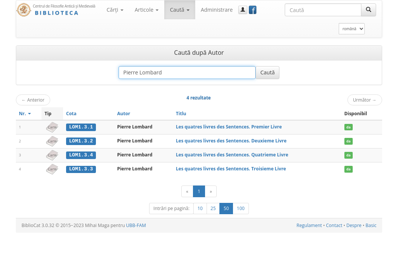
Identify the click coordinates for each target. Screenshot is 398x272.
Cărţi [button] (114, 9)
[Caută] (368, 9)
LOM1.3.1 (81, 127)
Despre (353, 225)
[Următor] (211, 191)
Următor (364, 100)
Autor (123, 113)
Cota (71, 113)
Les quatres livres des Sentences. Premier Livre (229, 127)
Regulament (309, 225)
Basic (371, 225)
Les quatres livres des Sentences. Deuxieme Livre (231, 141)
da (348, 127)
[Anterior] (187, 191)
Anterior (33, 100)
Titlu (181, 113)
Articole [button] (147, 9)
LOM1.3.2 (81, 141)
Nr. (25, 113)
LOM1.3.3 (81, 168)
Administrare (217, 9)
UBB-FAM (136, 225)
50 (226, 208)
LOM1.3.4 (81, 154)
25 (213, 208)
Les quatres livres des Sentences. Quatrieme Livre (232, 154)
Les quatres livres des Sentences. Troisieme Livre (231, 168)
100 (241, 208)
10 (200, 208)
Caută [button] (180, 9)
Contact (334, 225)
